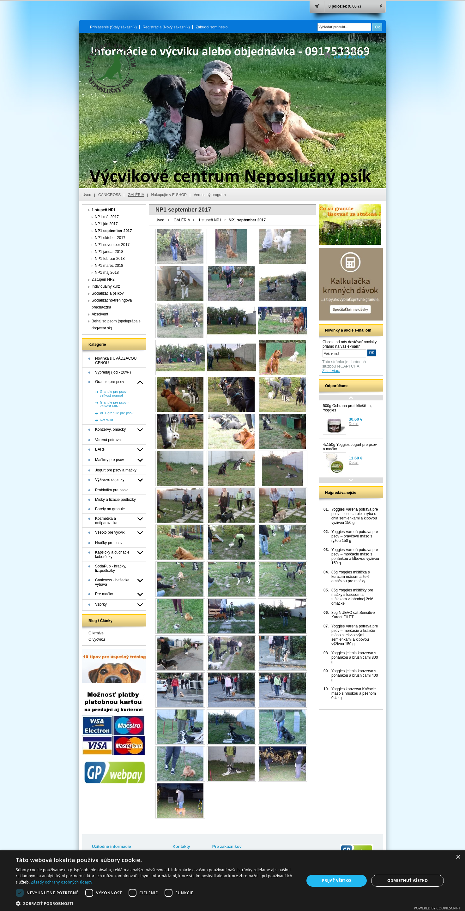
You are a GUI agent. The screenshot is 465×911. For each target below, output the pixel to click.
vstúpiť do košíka (349, 56)
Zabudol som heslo (211, 27)
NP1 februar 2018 (110, 258)
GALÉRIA (136, 195)
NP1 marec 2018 (109, 265)
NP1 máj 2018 (107, 272)
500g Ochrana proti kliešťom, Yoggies (347, 408)
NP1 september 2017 (113, 231)
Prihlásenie (113, 27)
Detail (354, 424)
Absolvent (100, 314)
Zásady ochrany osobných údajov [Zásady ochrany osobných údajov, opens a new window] (62, 882)
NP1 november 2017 (112, 245)
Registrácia (166, 27)
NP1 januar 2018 (109, 251)
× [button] (458, 857)
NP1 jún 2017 (106, 224)
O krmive (96, 633)
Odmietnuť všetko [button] (407, 880)
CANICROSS (109, 195)
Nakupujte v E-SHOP (169, 195)
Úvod (86, 195)
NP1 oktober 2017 (110, 238)
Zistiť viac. (331, 371)
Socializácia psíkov (108, 293)
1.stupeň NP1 (104, 210)
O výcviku (96, 639)
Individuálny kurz (106, 286)
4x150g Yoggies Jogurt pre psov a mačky (350, 446)
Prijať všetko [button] (336, 880)
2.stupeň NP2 (103, 279)
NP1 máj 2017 (107, 217)
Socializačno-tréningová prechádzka (112, 303)
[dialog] (232, 880)
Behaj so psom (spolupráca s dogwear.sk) (116, 324)
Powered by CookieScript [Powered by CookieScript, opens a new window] (437, 908)
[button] (155, 903)
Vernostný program (210, 195)
